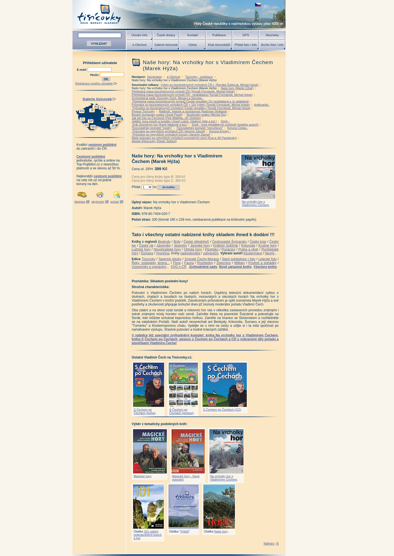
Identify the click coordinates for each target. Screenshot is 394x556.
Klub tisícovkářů (219, 44)
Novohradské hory (167, 249)
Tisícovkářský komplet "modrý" (152, 128)
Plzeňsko (212, 249)
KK (101, 107)
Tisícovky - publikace (199, 76)
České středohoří (196, 242)
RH (111, 111)
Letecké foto (267, 259)
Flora (177, 263)
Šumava (147, 253)
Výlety (192, 44)
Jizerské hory (200, 245)
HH (116, 122)
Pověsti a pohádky (262, 263)
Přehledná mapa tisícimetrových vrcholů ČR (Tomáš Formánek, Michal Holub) (183, 91)
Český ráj (146, 245)
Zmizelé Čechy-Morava (202, 259)
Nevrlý (269, 253)
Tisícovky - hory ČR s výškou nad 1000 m (179, 14)
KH (82, 111)
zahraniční (210, 253)
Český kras (258, 242)
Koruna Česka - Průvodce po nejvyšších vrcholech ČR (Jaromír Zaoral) (190, 129)
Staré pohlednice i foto (238, 259)
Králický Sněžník (225, 245)
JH (95, 106)
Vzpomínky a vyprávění (149, 267)
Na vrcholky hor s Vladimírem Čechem (255, 203)
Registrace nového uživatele (94, 83)
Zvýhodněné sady (203, 267)
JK (92, 110)
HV (104, 118)
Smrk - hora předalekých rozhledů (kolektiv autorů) (224, 124)
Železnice (224, 263)
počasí (114, 201)
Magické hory (142, 476)
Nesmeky (272, 35)
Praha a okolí (248, 249)
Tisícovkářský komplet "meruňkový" (199, 128)
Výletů (184, 531)
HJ (113, 117)
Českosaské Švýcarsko (229, 242)
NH (93, 126)
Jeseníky (180, 245)
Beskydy (164, 242)
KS (107, 115)
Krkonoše (248, 245)
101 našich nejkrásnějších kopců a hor (148, 535)
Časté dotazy (166, 35)
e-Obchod (139, 44)
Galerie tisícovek (166, 44)
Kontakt (192, 35)
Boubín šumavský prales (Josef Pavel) (157, 114)
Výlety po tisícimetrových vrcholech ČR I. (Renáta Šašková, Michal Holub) (209, 84)
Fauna (189, 263)
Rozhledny (205, 263)
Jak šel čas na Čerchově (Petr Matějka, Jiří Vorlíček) (166, 118)
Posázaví (228, 249)
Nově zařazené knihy (235, 267)
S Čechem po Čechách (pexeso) (181, 411)
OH (104, 111)
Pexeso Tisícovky (143, 111)
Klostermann (252, 253)
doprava (79, 201)
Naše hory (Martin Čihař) (237, 88)
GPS (245, 35)
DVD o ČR (178, 267)
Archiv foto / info (272, 44)
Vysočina (162, 253)
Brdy (177, 242)
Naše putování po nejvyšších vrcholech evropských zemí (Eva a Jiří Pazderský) (184, 137)
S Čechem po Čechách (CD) (222, 409)
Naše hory (220, 531)
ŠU (86, 125)
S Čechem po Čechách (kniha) (144, 411)
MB (119, 118)
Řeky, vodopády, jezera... (151, 263)
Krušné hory (267, 245)
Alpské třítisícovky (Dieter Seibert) (154, 141)
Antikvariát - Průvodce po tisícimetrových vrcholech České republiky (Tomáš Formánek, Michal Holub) (201, 106)
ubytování (97, 201)
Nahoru (269, 544)
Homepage (154, 76)
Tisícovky (148, 259)
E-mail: (82, 69)
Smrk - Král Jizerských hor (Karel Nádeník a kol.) (181, 123)
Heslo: (95, 75)
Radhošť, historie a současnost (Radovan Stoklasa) (193, 111)
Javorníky (163, 245)
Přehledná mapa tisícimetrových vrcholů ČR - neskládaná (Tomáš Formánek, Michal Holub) (192, 94)
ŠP (91, 121)
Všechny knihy (265, 267)
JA (113, 125)
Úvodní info (139, 35)
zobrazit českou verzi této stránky (257, 4)
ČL (83, 119)
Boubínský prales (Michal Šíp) (206, 114)
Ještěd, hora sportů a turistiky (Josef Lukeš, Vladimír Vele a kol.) (174, 121)
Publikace (219, 35)
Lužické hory (141, 249)
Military (239, 263)
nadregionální (190, 253)
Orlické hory (193, 249)
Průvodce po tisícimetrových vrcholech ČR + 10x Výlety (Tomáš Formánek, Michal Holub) (191, 104)
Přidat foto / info (246, 44)
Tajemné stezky (169, 259)
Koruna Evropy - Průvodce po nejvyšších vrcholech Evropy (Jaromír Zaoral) (181, 133)
